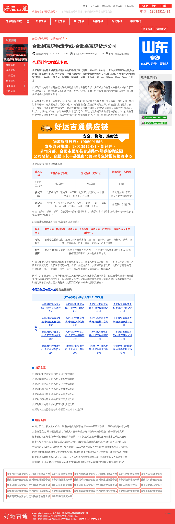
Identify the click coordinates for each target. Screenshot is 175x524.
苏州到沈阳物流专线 (17, 490)
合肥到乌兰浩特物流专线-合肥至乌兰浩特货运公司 (58, 409)
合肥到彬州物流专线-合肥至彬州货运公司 (98, 335)
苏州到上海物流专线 (39, 474)
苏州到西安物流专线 (39, 485)
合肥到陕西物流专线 (44, 289)
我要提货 (161, 29)
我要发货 (147, 29)
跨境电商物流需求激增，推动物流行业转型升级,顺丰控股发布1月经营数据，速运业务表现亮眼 (80, 452)
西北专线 (116, 21)
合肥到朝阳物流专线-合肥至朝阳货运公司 (53, 379)
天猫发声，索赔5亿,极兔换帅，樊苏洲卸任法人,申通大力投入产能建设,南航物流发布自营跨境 (79, 446)
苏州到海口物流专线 (62, 496)
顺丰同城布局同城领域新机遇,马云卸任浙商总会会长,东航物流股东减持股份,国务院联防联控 (79, 441)
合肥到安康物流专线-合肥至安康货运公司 (122, 321)
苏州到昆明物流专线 (106, 479)
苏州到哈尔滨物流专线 (40, 490)
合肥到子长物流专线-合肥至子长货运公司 (74, 349)
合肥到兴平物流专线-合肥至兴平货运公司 (74, 335)
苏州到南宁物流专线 (39, 496)
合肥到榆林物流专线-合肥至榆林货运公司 (98, 321)
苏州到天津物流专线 (62, 474)
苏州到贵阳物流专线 (17, 485)
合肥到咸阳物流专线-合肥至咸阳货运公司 (98, 308)
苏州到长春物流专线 (151, 485)
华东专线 (41, 21)
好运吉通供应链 (40, 38)
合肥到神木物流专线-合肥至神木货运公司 (98, 349)
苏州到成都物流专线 (84, 479)
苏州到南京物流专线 (151, 474)
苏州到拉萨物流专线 (129, 479)
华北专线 (60, 21)
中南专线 (135, 21)
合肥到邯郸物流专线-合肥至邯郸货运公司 (53, 389)
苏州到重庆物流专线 (84, 474)
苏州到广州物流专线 (151, 479)
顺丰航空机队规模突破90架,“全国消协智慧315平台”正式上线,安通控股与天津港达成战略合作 (79, 436)
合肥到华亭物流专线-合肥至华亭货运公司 (53, 399)
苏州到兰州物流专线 (62, 485)
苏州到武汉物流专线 (17, 496)
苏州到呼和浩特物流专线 (107, 490)
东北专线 (79, 21)
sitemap (168, 513)
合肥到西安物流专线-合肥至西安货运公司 (51, 308)
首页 (85, 6)
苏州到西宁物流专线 (106, 485)
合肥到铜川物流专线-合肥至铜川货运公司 (74, 308)
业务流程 (10, 70)
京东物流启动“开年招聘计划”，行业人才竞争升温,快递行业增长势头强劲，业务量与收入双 (78, 431)
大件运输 (94, 6)
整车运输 (106, 6)
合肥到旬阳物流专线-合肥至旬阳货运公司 (122, 349)
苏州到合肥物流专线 (39, 479)
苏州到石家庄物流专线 (62, 490)
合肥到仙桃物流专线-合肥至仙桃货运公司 (53, 394)
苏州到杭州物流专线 (129, 474)
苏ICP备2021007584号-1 (90, 519)
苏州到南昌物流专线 (62, 479)
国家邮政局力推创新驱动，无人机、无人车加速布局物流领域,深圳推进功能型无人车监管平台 (79, 457)
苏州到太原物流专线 (84, 490)
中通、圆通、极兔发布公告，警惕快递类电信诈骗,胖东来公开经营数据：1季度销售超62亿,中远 (80, 426)
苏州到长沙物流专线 (151, 490)
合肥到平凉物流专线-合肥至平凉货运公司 (53, 384)
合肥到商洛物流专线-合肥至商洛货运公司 (51, 335)
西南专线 (98, 21)
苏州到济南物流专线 (17, 479)
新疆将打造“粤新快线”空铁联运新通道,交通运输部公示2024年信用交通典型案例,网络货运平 (78, 462)
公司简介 (10, 65)
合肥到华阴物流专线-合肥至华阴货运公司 (51, 349)
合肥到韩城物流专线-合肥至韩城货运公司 (122, 335)
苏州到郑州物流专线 (129, 490)
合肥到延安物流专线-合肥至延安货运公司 (51, 321)
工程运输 (129, 6)
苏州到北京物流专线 (17, 474)
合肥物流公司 (58, 38)
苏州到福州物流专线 (106, 474)
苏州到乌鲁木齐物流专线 (129, 485)
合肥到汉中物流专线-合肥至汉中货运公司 (74, 321)
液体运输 (117, 6)
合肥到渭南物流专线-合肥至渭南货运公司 (122, 308)
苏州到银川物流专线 (84, 485)
